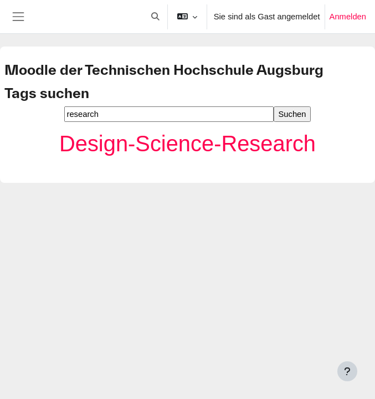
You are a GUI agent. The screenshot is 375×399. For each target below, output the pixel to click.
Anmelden (348, 16)
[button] (155, 16)
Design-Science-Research (187, 143)
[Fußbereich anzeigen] (347, 371)
